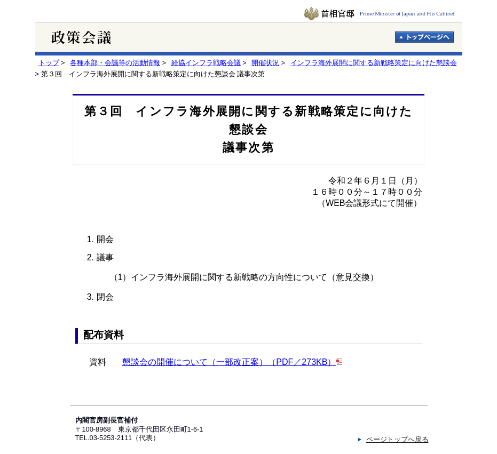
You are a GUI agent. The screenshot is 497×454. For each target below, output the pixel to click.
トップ (48, 63)
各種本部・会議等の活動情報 (115, 63)
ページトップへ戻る (397, 439)
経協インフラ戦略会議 (206, 63)
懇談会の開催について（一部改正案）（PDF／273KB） (229, 362)
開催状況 (265, 63)
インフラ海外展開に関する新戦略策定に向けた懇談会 (373, 63)
